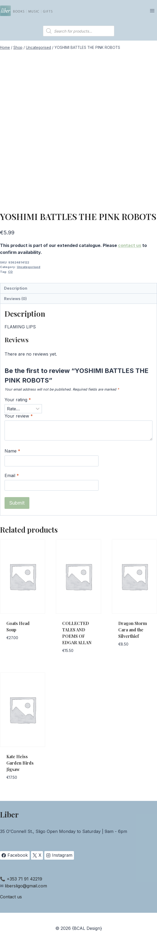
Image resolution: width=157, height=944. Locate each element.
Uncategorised (28, 267)
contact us (129, 245)
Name (12, 451)
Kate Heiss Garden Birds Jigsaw (20, 763)
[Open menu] (152, 10)
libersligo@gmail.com (26, 885)
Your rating (18, 399)
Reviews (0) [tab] (15, 298)
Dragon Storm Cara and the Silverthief (132, 629)
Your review (19, 416)
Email (12, 475)
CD (10, 272)
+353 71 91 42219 (24, 879)
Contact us (11, 896)
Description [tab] (15, 288)
